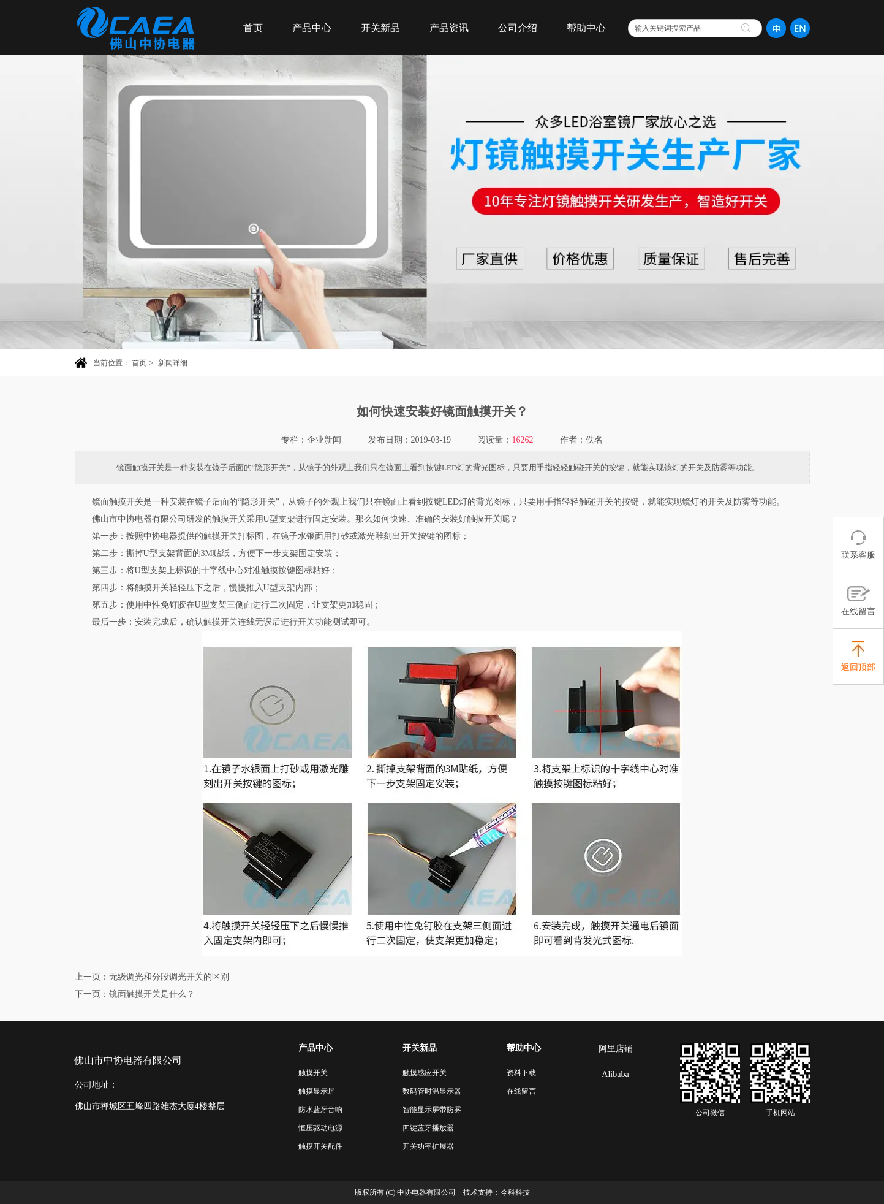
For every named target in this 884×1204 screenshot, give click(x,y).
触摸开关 (313, 1073)
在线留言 (521, 1091)
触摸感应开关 (424, 1073)
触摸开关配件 (320, 1146)
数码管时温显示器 (431, 1091)
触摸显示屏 (316, 1091)
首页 (139, 363)
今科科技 (515, 1192)
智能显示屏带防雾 (431, 1109)
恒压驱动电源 (320, 1128)
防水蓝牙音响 (320, 1109)
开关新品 (419, 1048)
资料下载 (521, 1073)
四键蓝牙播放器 (428, 1128)
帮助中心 (524, 1048)
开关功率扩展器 (428, 1146)
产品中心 (315, 1048)
